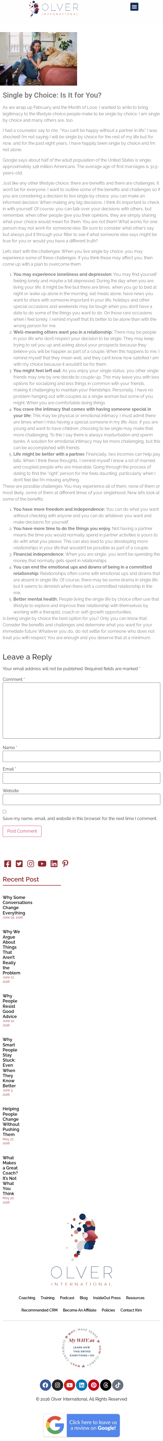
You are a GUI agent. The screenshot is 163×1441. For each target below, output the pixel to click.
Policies (108, 1310)
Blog (84, 1298)
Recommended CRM (39, 1310)
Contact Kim (131, 1310)
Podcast (67, 1298)
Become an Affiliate (79, 1310)
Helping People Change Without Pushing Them (11, 1121)
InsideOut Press (107, 1298)
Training (48, 1298)
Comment (14, 679)
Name (10, 748)
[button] (134, 7)
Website (11, 791)
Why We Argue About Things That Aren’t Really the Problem (11, 952)
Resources (135, 1298)
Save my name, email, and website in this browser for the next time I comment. (80, 819)
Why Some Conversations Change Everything (17, 905)
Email (9, 769)
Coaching (27, 1298)
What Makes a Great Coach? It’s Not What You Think (10, 1175)
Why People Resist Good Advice (10, 1006)
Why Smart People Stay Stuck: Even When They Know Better (10, 1062)
